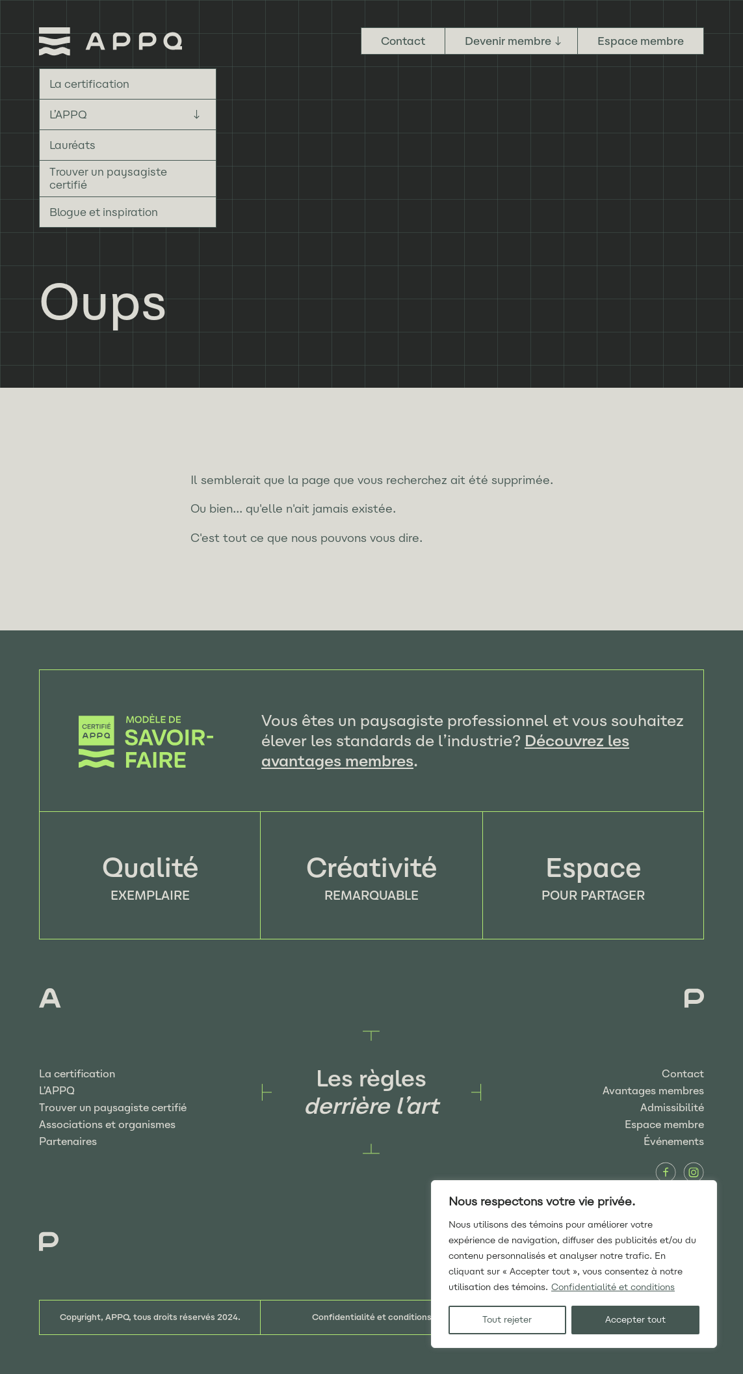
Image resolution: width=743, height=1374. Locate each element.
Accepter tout (635, 1319)
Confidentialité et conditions (613, 1287)
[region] (574, 1264)
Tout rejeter (507, 1319)
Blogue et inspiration (103, 212)
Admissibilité (672, 1107)
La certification (89, 83)
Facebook (665, 1172)
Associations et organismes (107, 1124)
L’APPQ (68, 114)
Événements (674, 1141)
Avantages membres (653, 1090)
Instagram (693, 1172)
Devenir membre (508, 40)
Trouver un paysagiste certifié (108, 178)
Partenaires (68, 1141)
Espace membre (640, 40)
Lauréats (72, 145)
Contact (403, 40)
